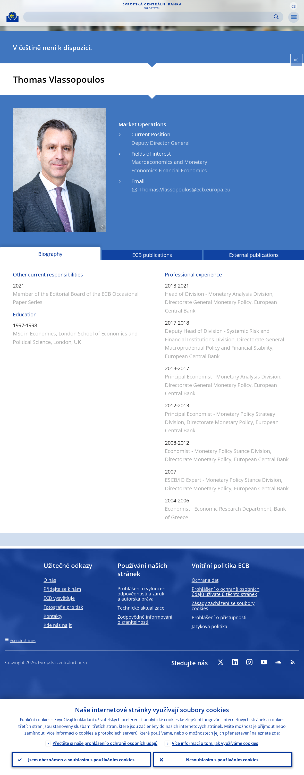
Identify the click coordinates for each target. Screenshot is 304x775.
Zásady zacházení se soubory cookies (223, 605)
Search (276, 16)
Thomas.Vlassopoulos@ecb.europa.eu (184, 189)
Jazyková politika (209, 626)
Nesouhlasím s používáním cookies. (223, 760)
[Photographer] (101, 227)
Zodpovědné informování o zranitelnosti (144, 619)
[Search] (149, 16)
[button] (293, 6)
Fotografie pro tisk (63, 607)
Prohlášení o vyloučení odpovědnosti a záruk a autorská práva (142, 593)
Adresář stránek (23, 640)
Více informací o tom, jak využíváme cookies (215, 743)
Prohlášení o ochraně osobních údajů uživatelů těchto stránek (225, 591)
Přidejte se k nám (62, 589)
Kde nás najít (58, 625)
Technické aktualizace (140, 608)
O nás (50, 580)
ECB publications (152, 254)
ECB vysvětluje (59, 598)
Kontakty (53, 616)
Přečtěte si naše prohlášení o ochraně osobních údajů (105, 743)
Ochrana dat (205, 580)
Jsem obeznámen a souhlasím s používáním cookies (81, 760)
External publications (254, 254)
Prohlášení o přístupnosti (219, 617)
